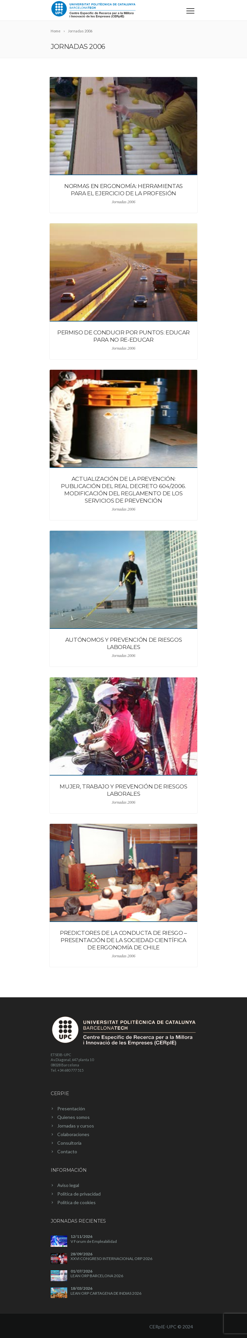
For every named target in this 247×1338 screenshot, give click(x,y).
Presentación (71, 1108)
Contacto (67, 1151)
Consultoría (69, 1143)
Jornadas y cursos (75, 1125)
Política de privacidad (79, 1194)
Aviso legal (68, 1185)
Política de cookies (76, 1202)
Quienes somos (73, 1117)
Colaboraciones (73, 1134)
